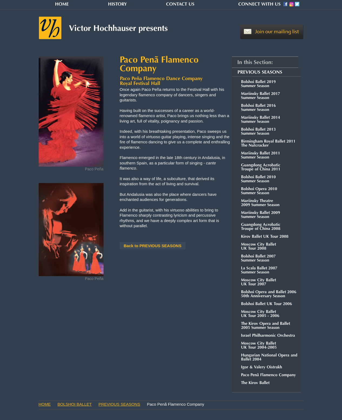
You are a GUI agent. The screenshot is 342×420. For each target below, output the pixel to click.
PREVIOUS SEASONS (119, 404)
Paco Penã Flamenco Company (175, 404)
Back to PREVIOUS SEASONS (152, 245)
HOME (45, 404)
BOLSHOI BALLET (75, 404)
